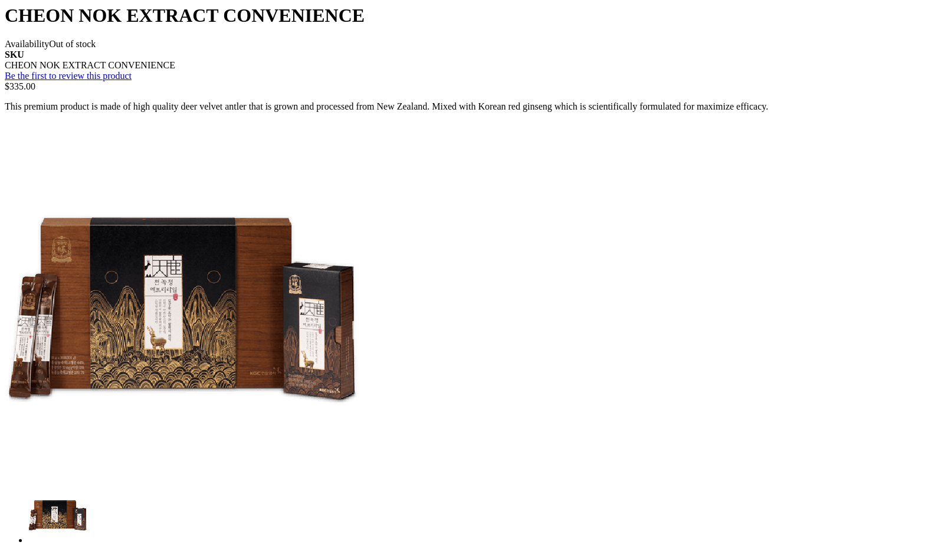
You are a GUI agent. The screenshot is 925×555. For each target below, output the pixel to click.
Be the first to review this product (68, 76)
